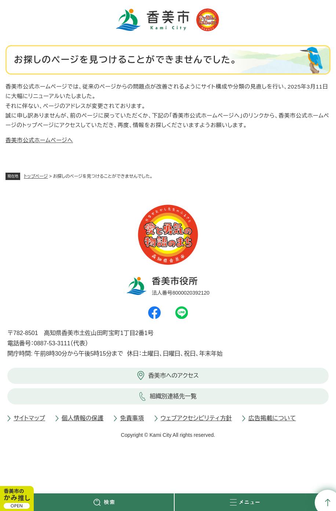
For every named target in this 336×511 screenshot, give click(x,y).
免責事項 (132, 418)
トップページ (36, 176)
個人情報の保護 (82, 418)
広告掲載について (272, 418)
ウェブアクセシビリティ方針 (196, 418)
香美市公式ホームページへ (39, 140)
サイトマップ (29, 418)
